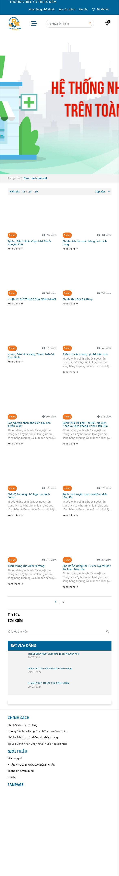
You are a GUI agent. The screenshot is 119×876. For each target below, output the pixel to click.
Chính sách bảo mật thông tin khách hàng (85, 243)
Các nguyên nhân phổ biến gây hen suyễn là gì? (29, 424)
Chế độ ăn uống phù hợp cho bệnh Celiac (29, 496)
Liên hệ (12, 777)
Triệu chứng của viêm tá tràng (26, 566)
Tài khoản (100, 9)
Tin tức (83, 9)
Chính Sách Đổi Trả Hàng (78, 299)
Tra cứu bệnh (67, 9)
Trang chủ (14, 178)
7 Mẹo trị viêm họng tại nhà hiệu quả (85, 354)
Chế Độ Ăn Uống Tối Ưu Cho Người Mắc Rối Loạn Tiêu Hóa (87, 567)
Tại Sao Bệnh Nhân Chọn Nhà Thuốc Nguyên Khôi (29, 243)
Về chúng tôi (15, 758)
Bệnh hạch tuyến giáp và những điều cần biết (85, 496)
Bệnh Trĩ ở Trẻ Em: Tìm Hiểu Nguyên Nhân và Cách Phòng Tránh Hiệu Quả (85, 424)
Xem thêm (15, 248)
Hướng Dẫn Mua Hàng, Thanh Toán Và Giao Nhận (31, 356)
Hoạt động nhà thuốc (42, 9)
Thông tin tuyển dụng (21, 771)
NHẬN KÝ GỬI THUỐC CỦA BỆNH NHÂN (32, 299)
